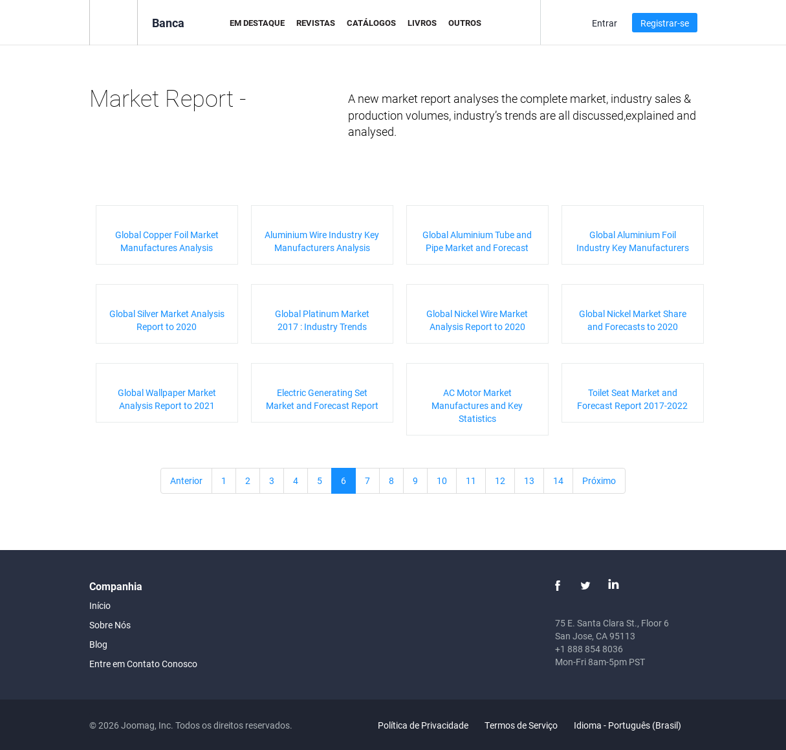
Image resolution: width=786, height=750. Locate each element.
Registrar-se (664, 23)
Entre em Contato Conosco (143, 663)
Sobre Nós (110, 625)
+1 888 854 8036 (589, 649)
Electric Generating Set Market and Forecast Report (322, 399)
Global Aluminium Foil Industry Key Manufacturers (632, 241)
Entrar (604, 23)
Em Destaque (257, 22)
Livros (422, 22)
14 (558, 480)
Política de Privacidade (423, 725)
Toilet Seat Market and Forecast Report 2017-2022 (632, 399)
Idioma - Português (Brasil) (635, 725)
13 (529, 480)
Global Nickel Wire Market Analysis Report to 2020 (477, 320)
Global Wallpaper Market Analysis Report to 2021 (167, 399)
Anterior (186, 480)
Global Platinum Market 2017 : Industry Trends (322, 320)
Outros (464, 22)
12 (500, 480)
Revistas (315, 22)
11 (471, 480)
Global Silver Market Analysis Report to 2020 (166, 320)
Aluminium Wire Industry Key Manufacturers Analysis (322, 241)
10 (442, 480)
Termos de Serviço (521, 725)
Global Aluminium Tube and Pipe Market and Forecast (477, 241)
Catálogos (371, 22)
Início (100, 605)
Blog (98, 644)
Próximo (599, 480)
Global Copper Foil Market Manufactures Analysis (167, 241)
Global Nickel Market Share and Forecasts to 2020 (632, 320)
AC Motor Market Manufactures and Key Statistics (477, 405)
